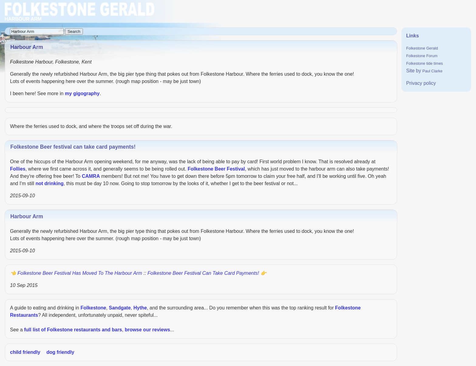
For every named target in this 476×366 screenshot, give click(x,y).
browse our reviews (147, 329)
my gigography (82, 93)
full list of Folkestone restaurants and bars (73, 329)
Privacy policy (421, 83)
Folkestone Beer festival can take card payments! (73, 147)
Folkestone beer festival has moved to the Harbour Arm (79, 273)
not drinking (49, 183)
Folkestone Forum (421, 56)
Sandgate (120, 307)
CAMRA (91, 176)
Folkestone (93, 307)
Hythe (140, 307)
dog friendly (60, 352)
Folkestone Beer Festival (216, 168)
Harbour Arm (26, 216)
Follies (17, 168)
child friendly (25, 352)
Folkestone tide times (424, 63)
